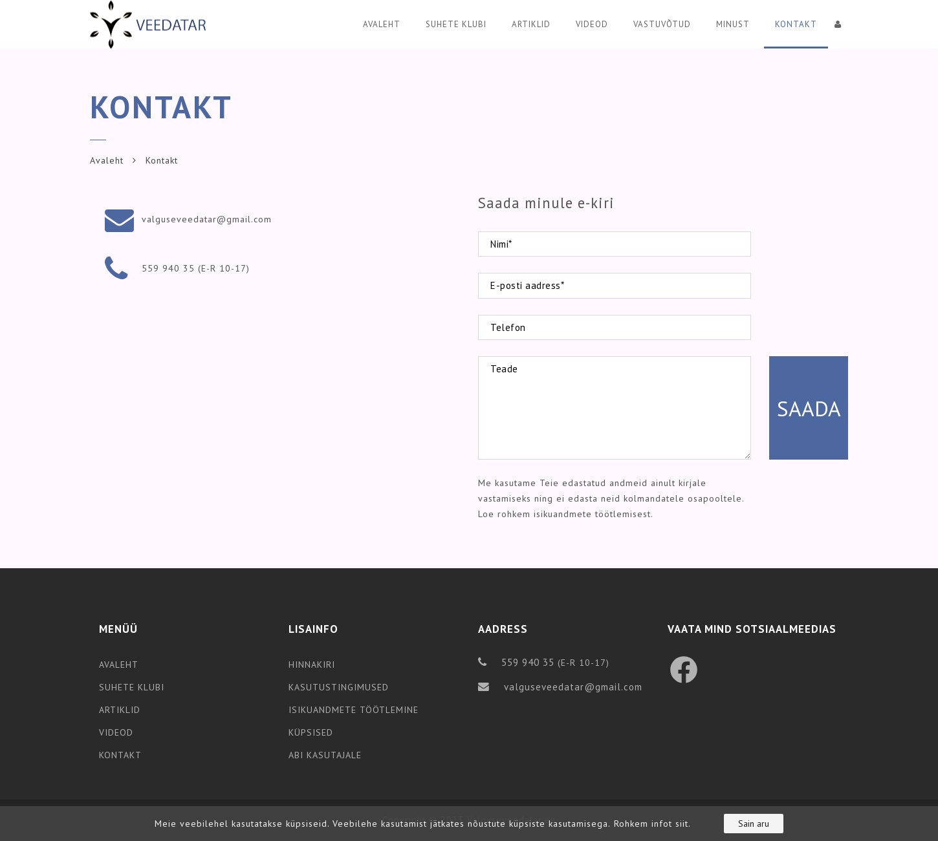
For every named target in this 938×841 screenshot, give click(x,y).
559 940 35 (168, 268)
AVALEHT (118, 664)
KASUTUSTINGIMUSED (339, 687)
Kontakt (796, 24)
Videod (592, 24)
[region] (469, 823)
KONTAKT (120, 755)
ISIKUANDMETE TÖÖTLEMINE (354, 710)
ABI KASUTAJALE (325, 755)
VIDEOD (116, 732)
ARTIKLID (119, 710)
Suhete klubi (456, 24)
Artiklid (531, 24)
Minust (733, 24)
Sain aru (753, 823)
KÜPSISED (311, 732)
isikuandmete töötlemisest (590, 514)
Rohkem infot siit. (652, 823)
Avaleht (381, 24)
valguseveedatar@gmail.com (207, 219)
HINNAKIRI (312, 664)
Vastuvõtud (662, 24)
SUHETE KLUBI (131, 687)
